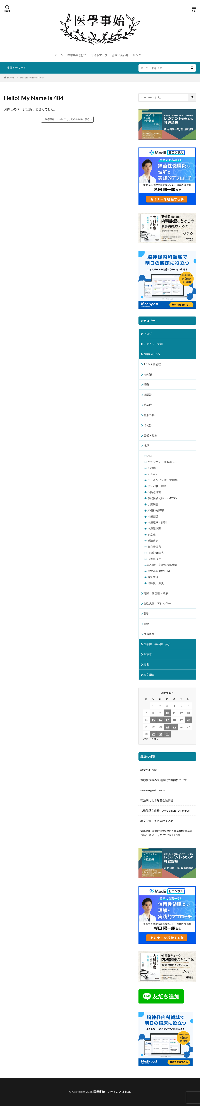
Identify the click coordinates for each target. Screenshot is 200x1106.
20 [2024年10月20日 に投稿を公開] (188, 720)
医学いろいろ (152, 354)
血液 (146, 623)
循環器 (148, 394)
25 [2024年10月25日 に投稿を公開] (174, 727)
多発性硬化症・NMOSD (162, 498)
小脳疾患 (152, 504)
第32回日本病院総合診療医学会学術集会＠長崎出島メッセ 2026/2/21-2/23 (166, 833)
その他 (151, 467)
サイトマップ (99, 55)
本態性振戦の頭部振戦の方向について (163, 780)
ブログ (148, 333)
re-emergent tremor (152, 790)
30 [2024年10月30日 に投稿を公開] (160, 734)
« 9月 (146, 739)
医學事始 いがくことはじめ (111, 1091)
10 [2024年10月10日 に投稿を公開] (167, 713)
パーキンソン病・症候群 (162, 480)
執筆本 (148, 654)
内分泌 (148, 374)
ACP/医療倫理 (152, 364)
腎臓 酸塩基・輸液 (156, 593)
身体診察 (149, 634)
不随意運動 (154, 492)
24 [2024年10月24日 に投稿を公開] (167, 727)
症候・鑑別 (150, 435)
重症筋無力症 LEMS (159, 571)
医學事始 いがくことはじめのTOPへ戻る (67, 119)
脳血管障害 (154, 546)
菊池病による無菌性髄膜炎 (156, 800)
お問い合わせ (120, 55)
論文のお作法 (148, 770)
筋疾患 (151, 534)
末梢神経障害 (155, 510)
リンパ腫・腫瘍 (157, 486)
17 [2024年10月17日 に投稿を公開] (167, 720)
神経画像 (152, 516)
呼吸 (146, 384)
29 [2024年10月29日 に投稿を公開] (153, 734)
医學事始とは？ (77, 55)
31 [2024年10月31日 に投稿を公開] (167, 734)
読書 (146, 664)
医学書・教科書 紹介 (157, 644)
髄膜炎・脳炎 (155, 583)
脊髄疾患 (152, 540)
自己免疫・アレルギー (157, 603)
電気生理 (152, 577)
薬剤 (146, 613)
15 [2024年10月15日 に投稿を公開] (153, 720)
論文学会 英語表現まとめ (156, 820)
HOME (10, 77)
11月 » (154, 739)
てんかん (152, 474)
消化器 (148, 425)
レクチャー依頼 (153, 343)
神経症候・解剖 (157, 522)
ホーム (59, 55)
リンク (137, 55)
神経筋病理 (154, 528)
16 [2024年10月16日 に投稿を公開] (160, 720)
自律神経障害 (155, 552)
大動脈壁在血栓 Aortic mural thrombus (165, 810)
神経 (146, 445)
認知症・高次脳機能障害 (162, 564)
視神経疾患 (154, 558)
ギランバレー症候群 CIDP (163, 461)
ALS (149, 455)
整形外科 (149, 415)
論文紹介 (149, 674)
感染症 (148, 404)
